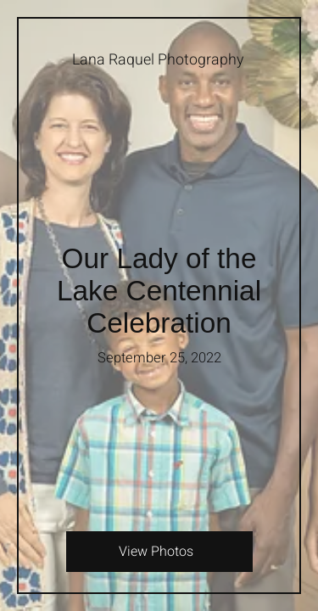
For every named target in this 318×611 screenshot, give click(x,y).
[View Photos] (158, 551)
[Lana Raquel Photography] (159, 59)
